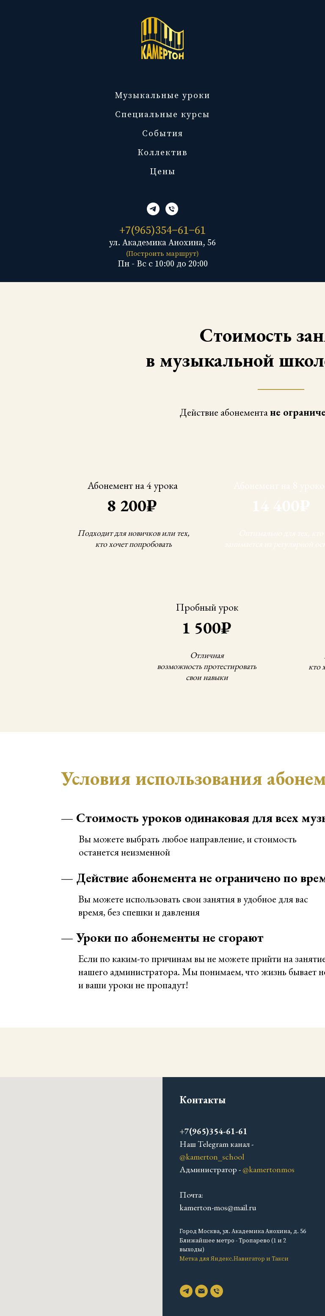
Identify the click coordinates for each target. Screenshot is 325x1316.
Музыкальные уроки (162, 95)
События (162, 134)
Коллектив (163, 153)
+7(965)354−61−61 (162, 231)
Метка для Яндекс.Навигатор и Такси (234, 1259)
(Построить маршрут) (162, 253)
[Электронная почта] (201, 1291)
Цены (163, 172)
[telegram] (153, 209)
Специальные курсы (162, 115)
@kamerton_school (211, 1156)
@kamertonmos (268, 1169)
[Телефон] (171, 209)
